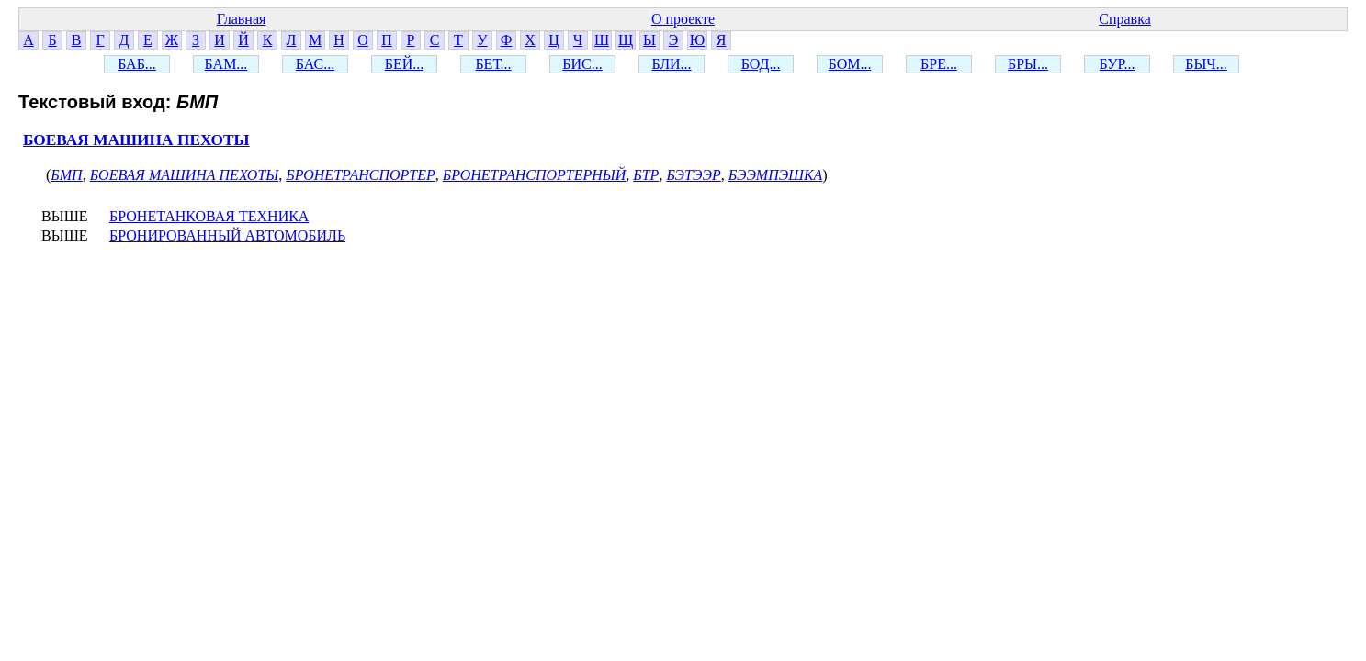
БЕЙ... (404, 64)
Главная (241, 19)
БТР (646, 175)
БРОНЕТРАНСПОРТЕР (360, 175)
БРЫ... (1028, 64)
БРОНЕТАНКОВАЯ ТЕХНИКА (209, 216)
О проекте (683, 19)
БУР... (1117, 64)
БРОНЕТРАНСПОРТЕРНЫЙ (535, 175)
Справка (1125, 19)
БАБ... (137, 64)
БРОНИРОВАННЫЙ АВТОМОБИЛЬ (227, 235)
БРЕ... (938, 64)
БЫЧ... (1206, 64)
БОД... (761, 64)
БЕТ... (493, 64)
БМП (66, 175)
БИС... (582, 64)
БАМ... (226, 64)
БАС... (315, 64)
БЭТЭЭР (693, 175)
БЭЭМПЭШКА (775, 175)
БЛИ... (671, 64)
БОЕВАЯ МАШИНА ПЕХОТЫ (136, 140)
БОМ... (850, 64)
